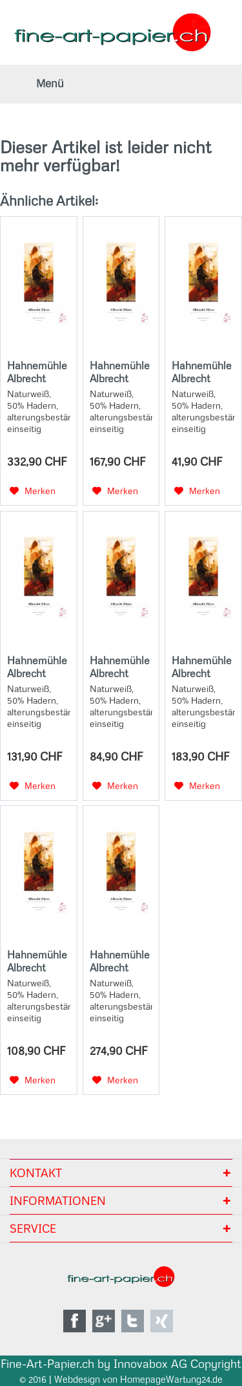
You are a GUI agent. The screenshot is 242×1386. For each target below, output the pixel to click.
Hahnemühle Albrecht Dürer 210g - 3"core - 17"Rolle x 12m (38, 667)
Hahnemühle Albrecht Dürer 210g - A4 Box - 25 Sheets (202, 372)
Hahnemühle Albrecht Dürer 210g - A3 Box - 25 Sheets (120, 667)
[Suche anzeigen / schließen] (164, 84)
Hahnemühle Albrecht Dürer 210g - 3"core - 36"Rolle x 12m (120, 961)
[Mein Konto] (194, 84)
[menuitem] (35, 84)
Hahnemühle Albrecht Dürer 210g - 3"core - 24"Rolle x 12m (202, 667)
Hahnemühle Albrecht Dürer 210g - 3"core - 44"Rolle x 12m (37, 372)
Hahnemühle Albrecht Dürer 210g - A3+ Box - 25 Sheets (37, 961)
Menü (50, 83)
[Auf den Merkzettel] (32, 491)
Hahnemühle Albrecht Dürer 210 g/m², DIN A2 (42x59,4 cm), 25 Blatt (120, 372)
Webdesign (77, 1379)
